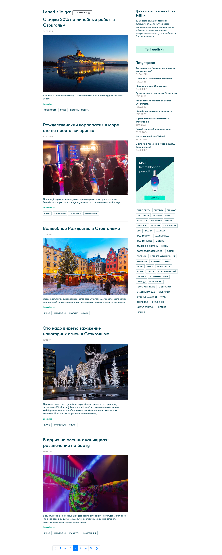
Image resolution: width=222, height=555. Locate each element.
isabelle (169, 215)
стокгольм (50, 110)
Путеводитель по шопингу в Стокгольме (156, 93)
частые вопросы (145, 307)
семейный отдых (146, 292)
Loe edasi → (49, 104)
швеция (162, 307)
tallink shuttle (144, 241)
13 (92, 549)
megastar (142, 220)
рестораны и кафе (146, 287)
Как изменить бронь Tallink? (150, 136)
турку (163, 297)
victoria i (161, 241)
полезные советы (79, 110)
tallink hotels (162, 236)
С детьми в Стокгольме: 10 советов (154, 78)
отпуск (150, 271)
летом (140, 266)
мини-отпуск (163, 266)
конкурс (155, 261)
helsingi (157, 215)
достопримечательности (150, 251)
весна (164, 246)
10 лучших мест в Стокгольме (151, 86)
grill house (143, 215)
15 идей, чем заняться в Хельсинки (154, 111)
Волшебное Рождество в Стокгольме (81, 228)
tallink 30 (161, 231)
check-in (158, 210)
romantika (142, 225)
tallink (148, 231)
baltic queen (143, 210)
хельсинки (75, 213)
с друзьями (165, 287)
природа (141, 282)
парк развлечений (167, 271)
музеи (140, 271)
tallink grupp (144, 236)
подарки (141, 276)
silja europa (169, 225)
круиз (47, 213)
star (139, 231)
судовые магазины (147, 297)
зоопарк (141, 256)
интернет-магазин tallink (162, 256)
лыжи (150, 266)
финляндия (143, 302)
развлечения (91, 213)
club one (171, 210)
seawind (155, 225)
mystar (168, 220)
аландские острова (147, 246)
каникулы (74, 533)
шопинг (73, 313)
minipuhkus (156, 220)
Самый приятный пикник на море (153, 129)
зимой (63, 110)
